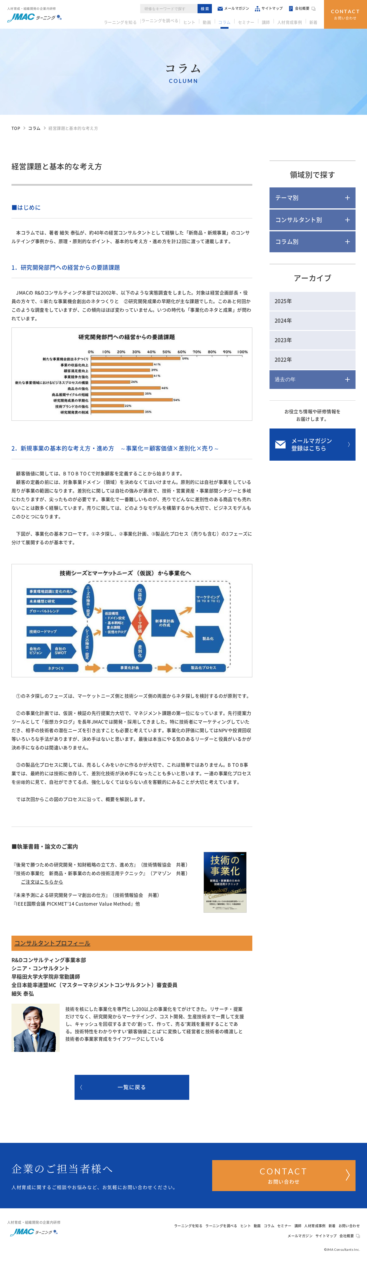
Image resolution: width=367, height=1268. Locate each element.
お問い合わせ (345, 13)
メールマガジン (236, 8)
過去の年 (285, 379)
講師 (270, 20)
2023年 (283, 340)
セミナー (251, 20)
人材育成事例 (292, 20)
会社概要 (304, 8)
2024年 (283, 320)
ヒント (199, 20)
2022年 (283, 359)
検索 (208, 8)
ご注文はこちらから (42, 882)
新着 (314, 20)
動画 (215, 20)
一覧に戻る (113, 1089)
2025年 (283, 301)
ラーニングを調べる (169, 20)
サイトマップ (272, 8)
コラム (231, 20)
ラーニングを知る (127, 20)
